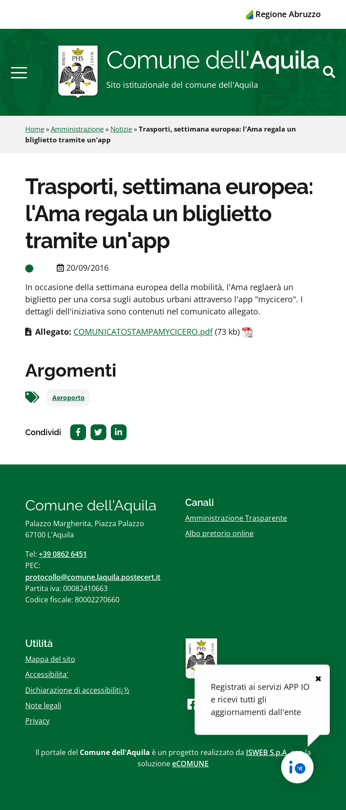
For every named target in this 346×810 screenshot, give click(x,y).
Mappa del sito (50, 659)
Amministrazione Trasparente (236, 518)
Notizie (121, 128)
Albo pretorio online (219, 533)
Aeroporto (68, 398)
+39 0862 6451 (63, 554)
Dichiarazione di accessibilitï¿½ (77, 690)
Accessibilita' (46, 674)
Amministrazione (77, 128)
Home (34, 128)
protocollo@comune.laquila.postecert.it (92, 577)
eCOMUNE (190, 764)
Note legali (43, 705)
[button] (19, 72)
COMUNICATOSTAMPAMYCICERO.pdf (143, 331)
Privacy (37, 721)
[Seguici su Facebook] (192, 704)
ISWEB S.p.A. (267, 752)
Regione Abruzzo (283, 14)
